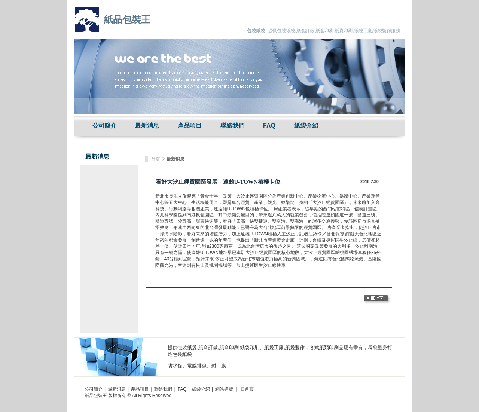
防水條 (175, 366)
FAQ (269, 125)
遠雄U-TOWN (231, 208)
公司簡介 (104, 125)
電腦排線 (197, 366)
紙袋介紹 (306, 125)
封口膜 (218, 366)
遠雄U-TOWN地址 (209, 252)
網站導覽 (224, 389)
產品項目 (190, 125)
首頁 (156, 159)
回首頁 (247, 389)
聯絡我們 (232, 125)
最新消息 (147, 125)
